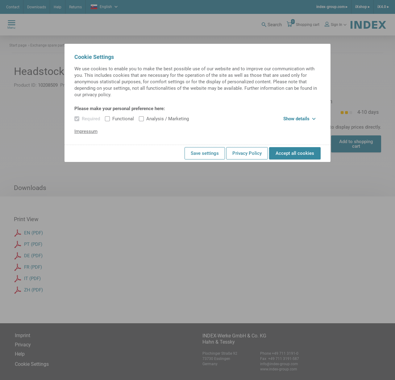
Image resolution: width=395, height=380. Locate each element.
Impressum (86, 131)
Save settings (205, 153)
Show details (299, 119)
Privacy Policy (247, 153)
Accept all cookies (295, 153)
